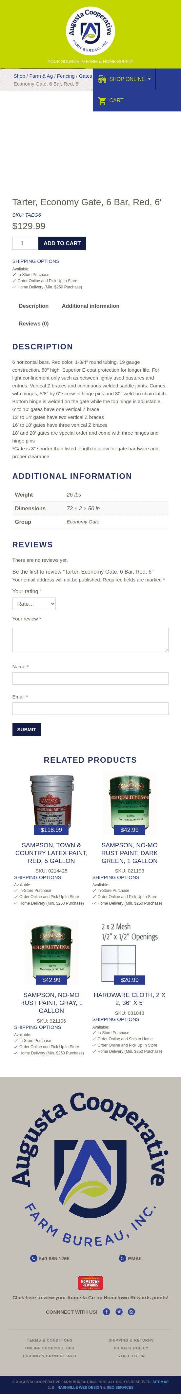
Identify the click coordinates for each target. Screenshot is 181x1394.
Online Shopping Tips (49, 1348)
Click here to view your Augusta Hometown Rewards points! (90, 1297)
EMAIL (135, 1258)
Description (34, 306)
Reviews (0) (34, 323)
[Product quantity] (24, 243)
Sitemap (160, 1382)
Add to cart (62, 243)
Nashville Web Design (79, 1387)
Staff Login (131, 1356)
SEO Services (120, 1387)
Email (20, 696)
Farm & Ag (41, 76)
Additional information (90, 306)
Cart (111, 100)
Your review (26, 618)
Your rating (27, 591)
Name (20, 666)
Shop (19, 76)
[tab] (33, 306)
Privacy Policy (131, 1348)
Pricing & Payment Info (49, 1356)
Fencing (66, 76)
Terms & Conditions (50, 1340)
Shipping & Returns (131, 1340)
